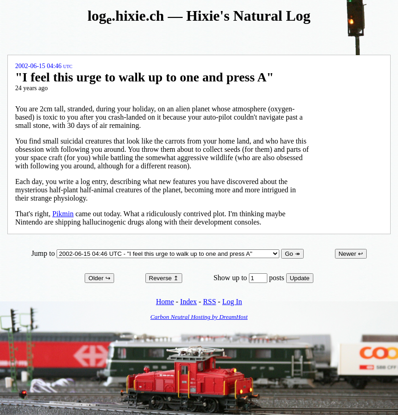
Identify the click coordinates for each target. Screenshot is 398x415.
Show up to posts (249, 278)
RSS (209, 301)
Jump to (156, 253)
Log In (232, 301)
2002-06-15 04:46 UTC (43, 66)
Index (188, 301)
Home (165, 301)
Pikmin (63, 214)
